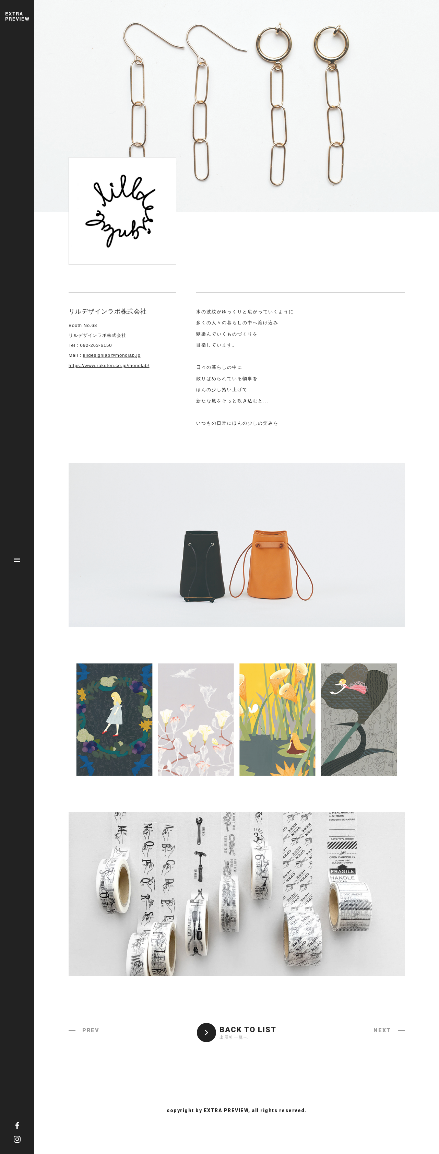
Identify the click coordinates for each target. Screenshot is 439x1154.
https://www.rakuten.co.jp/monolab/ (109, 365)
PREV (90, 1030)
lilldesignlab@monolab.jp (112, 355)
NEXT (382, 1030)
